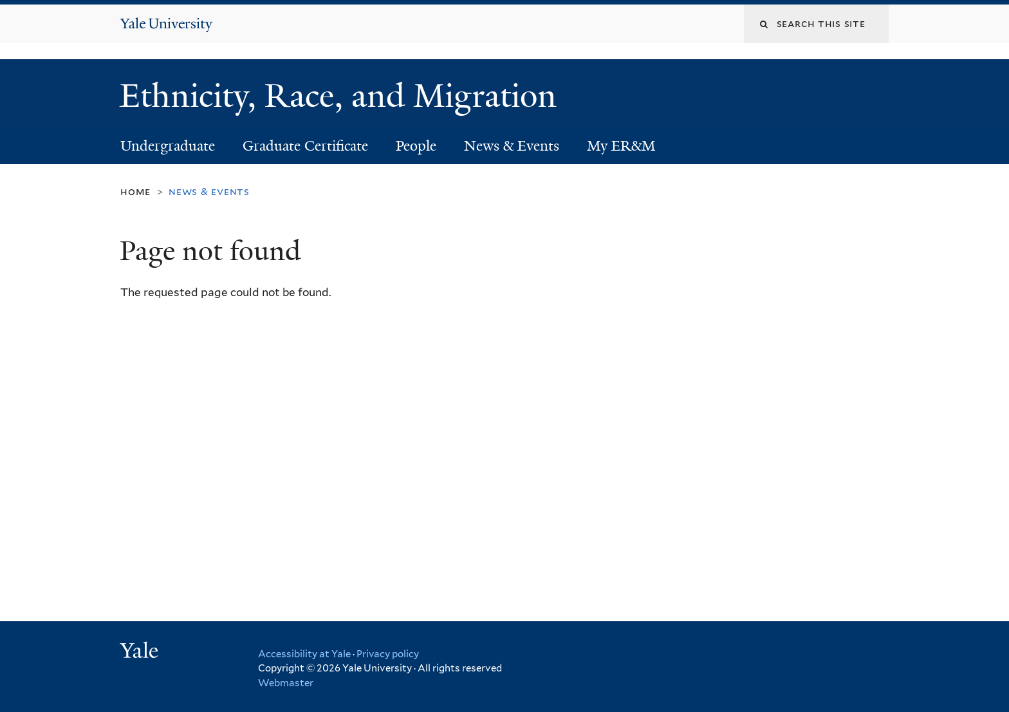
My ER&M (621, 145)
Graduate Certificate (305, 145)
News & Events (511, 145)
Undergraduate (167, 145)
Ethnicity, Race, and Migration (342, 96)
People (416, 145)
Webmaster (285, 683)
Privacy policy (387, 654)
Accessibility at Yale (304, 654)
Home (135, 191)
